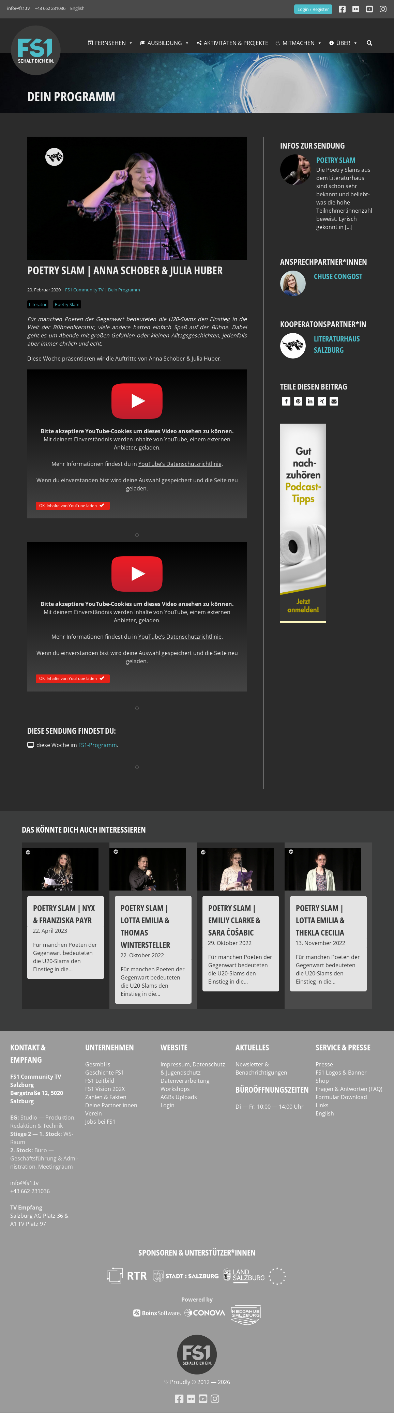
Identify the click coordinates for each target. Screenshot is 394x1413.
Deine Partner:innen (111, 1105)
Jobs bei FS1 (100, 1121)
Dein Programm (124, 290)
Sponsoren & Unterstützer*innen (197, 1252)
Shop (322, 1080)
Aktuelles (252, 1047)
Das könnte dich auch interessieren (84, 829)
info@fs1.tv (18, 8)
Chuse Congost (338, 276)
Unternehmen (109, 1047)
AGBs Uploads (179, 1097)
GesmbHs (97, 1064)
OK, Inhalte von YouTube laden (72, 505)
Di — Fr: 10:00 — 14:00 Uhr (270, 1106)
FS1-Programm (97, 745)
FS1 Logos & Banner (341, 1072)
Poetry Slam (67, 304)
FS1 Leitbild (99, 1080)
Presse (324, 1064)
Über (343, 43)
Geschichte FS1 (104, 1072)
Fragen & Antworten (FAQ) (349, 1089)
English (77, 8)
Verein (93, 1113)
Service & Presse (343, 1047)
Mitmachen (299, 43)
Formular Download (341, 1097)
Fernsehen (110, 43)
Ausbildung (165, 43)
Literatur (38, 304)
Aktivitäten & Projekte (236, 43)
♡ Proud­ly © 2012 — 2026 (197, 1382)
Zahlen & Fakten (105, 1097)
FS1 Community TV (84, 290)
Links (322, 1105)
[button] (286, 401)
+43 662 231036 (50, 8)
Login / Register (313, 9)
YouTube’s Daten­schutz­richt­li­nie (180, 464)
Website (174, 1047)
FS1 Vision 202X (105, 1089)
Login (168, 1105)
